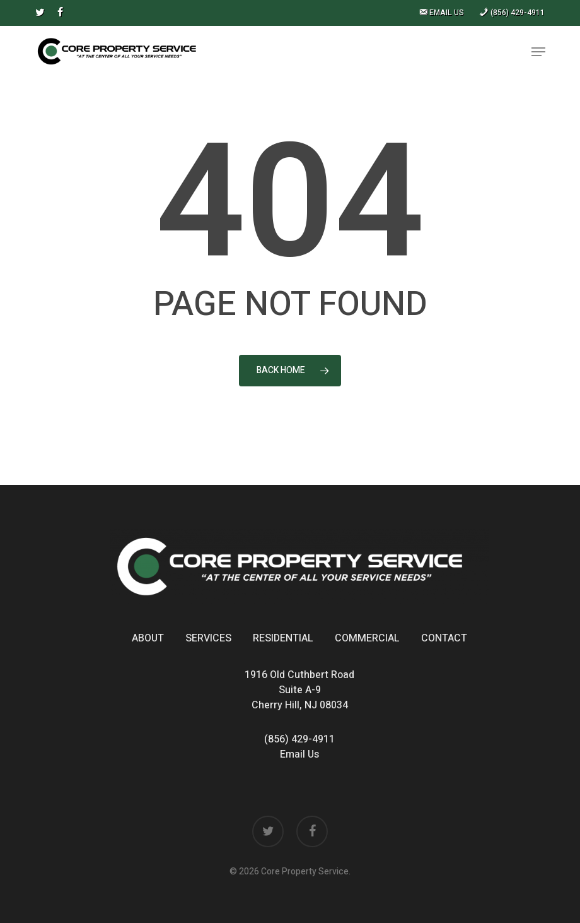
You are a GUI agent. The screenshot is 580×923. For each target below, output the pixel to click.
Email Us (299, 754)
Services (208, 638)
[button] (538, 51)
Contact (444, 638)
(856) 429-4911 (299, 739)
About (148, 638)
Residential (283, 638)
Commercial (367, 638)
